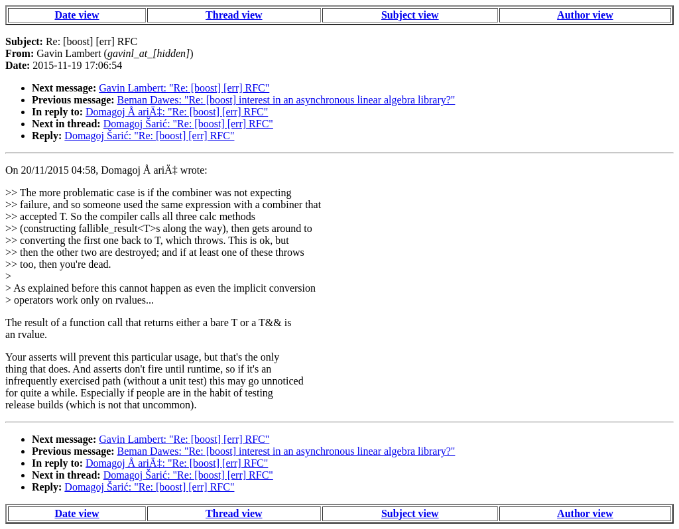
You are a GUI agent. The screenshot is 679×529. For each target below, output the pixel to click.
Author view (585, 15)
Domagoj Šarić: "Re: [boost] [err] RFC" (188, 123)
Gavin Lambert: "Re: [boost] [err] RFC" (184, 87)
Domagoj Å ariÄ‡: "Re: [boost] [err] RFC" (177, 111)
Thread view (234, 15)
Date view (76, 15)
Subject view (410, 15)
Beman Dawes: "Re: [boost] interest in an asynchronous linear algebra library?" (286, 99)
